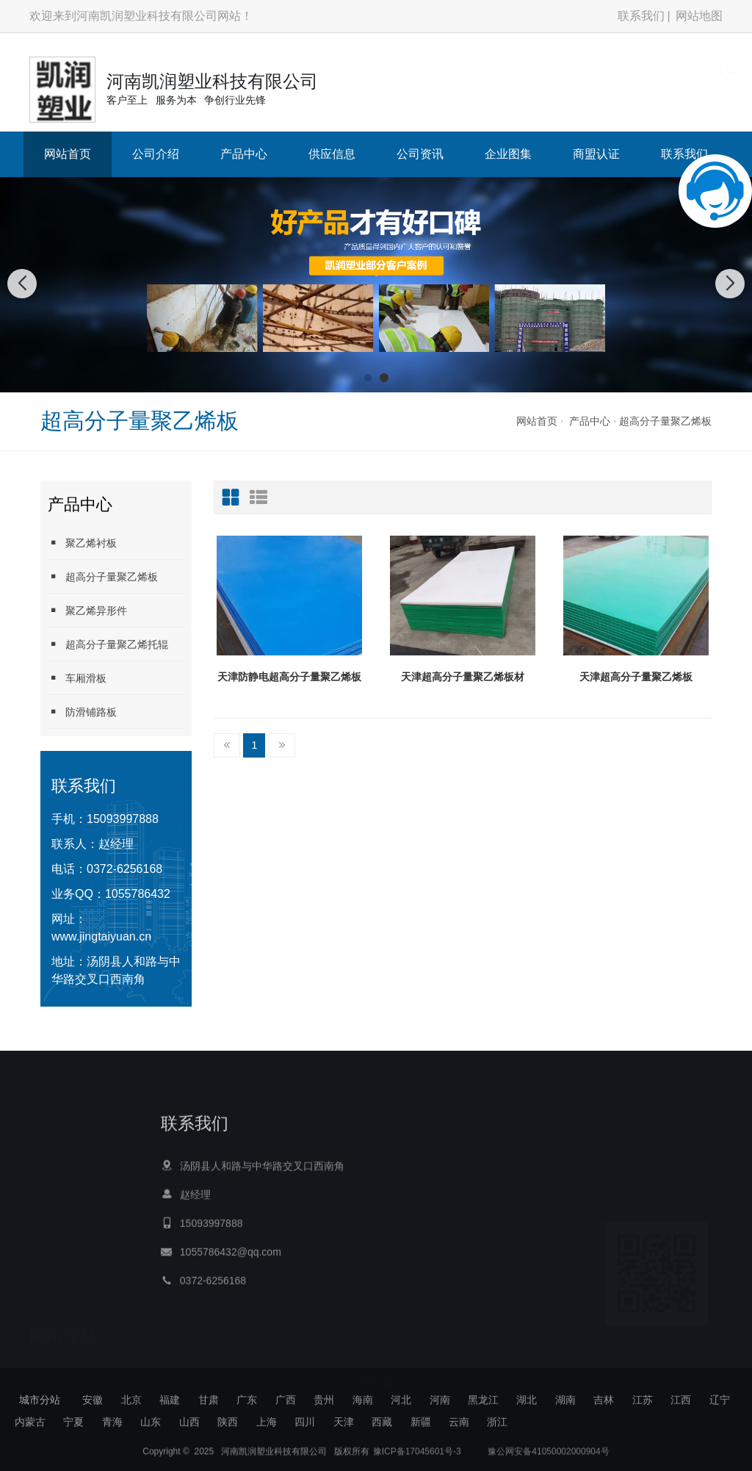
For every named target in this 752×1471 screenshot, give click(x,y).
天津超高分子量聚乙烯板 (636, 677)
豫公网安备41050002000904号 (547, 1458)
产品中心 (243, 154)
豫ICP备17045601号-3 (417, 1458)
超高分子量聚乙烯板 (665, 421)
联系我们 (641, 16)
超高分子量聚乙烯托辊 (108, 644)
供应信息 (331, 154)
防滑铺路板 (82, 711)
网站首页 (67, 154)
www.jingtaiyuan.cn (101, 936)
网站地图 (699, 16)
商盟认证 (596, 154)
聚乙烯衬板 (82, 542)
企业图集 (508, 154)
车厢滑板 (77, 678)
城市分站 (39, 1400)
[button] (368, 377)
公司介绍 (155, 154)
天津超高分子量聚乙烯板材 (462, 677)
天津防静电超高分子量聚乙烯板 (289, 677)
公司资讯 (420, 154)
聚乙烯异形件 (87, 610)
